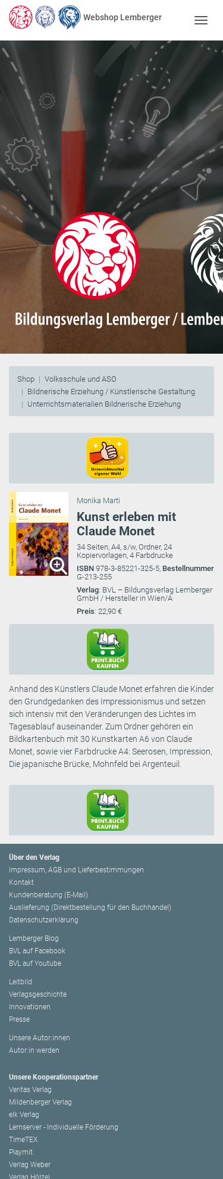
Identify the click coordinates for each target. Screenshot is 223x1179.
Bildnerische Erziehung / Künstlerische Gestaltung (111, 391)
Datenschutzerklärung (43, 920)
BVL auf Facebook (37, 951)
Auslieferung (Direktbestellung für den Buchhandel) (90, 907)
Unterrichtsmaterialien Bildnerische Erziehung (104, 404)
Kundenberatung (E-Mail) (48, 895)
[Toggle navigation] (200, 20)
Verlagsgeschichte (38, 994)
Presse (19, 1019)
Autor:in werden (34, 1050)
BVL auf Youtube (35, 963)
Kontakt (21, 882)
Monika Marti (98, 500)
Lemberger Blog (34, 938)
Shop (25, 379)
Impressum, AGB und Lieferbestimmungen (76, 870)
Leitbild (20, 982)
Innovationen (30, 1007)
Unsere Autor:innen (39, 1038)
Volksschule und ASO (81, 379)
